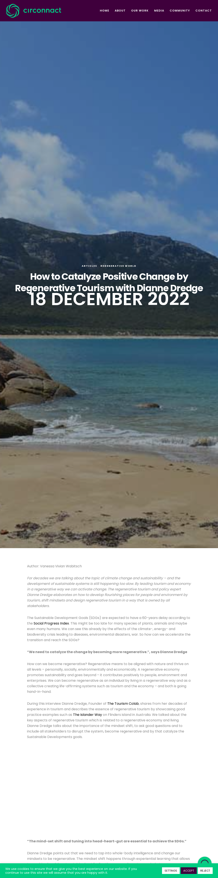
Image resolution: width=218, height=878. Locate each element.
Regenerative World (118, 266)
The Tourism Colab (123, 703)
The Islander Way (87, 714)
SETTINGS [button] (171, 871)
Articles (89, 266)
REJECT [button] (205, 871)
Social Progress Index (51, 623)
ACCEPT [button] (188, 871)
